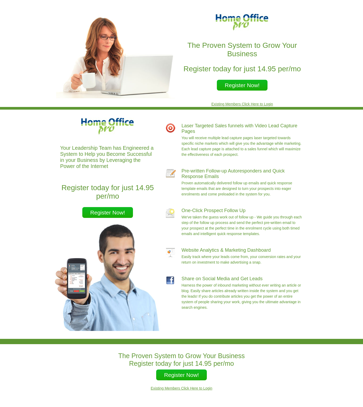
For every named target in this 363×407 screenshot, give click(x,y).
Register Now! (242, 85)
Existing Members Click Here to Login (242, 104)
